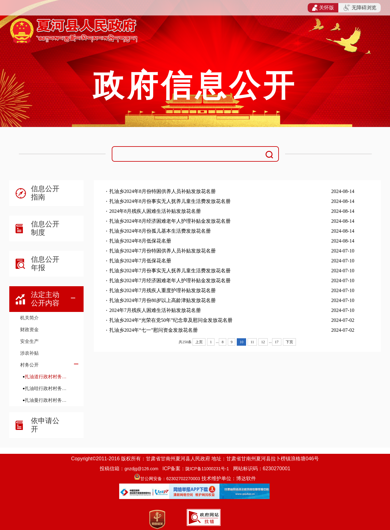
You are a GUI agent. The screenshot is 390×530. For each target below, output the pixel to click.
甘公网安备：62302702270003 (170, 478)
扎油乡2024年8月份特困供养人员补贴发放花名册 (162, 191)
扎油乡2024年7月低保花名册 (140, 260)
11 (252, 342)
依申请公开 (45, 425)
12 (263, 342)
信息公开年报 (45, 263)
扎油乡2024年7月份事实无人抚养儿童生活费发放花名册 (170, 270)
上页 (199, 342)
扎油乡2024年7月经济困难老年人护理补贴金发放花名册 (170, 280)
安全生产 (29, 341)
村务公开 (29, 364)
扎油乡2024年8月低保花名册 (140, 240)
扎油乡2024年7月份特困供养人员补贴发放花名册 (162, 250)
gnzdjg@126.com (141, 468)
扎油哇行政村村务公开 (48, 388)
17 (277, 342)
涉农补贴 (29, 353)
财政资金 (29, 329)
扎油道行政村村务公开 (48, 376)
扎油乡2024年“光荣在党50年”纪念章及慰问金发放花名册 (170, 320)
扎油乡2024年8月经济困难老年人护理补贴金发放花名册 (170, 221)
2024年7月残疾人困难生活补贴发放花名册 (155, 310)
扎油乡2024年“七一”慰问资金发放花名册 (153, 330)
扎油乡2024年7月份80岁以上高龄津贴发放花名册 (162, 300)
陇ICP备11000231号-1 (207, 468)
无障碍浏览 (360, 8)
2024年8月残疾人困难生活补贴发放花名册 (155, 211)
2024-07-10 (342, 250)
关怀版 (323, 8)
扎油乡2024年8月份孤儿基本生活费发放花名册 (160, 231)
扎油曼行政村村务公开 (48, 400)
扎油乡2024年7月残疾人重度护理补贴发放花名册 (162, 290)
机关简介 (29, 317)
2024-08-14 (342, 191)
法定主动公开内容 (45, 299)
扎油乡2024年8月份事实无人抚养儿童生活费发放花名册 (170, 201)
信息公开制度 (45, 228)
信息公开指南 (45, 193)
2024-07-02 (342, 320)
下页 (289, 342)
